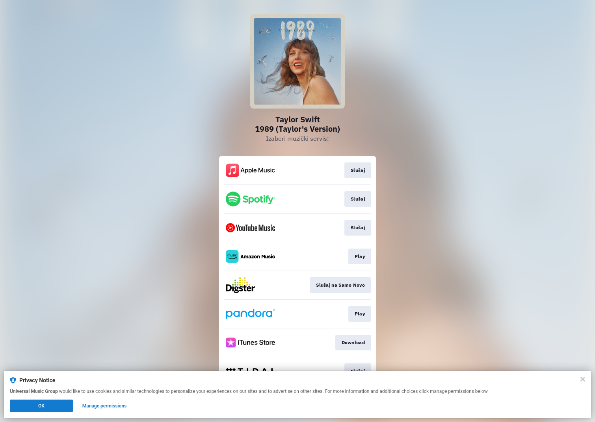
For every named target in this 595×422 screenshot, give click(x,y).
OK (41, 406)
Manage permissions (104, 406)
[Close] (582, 379)
